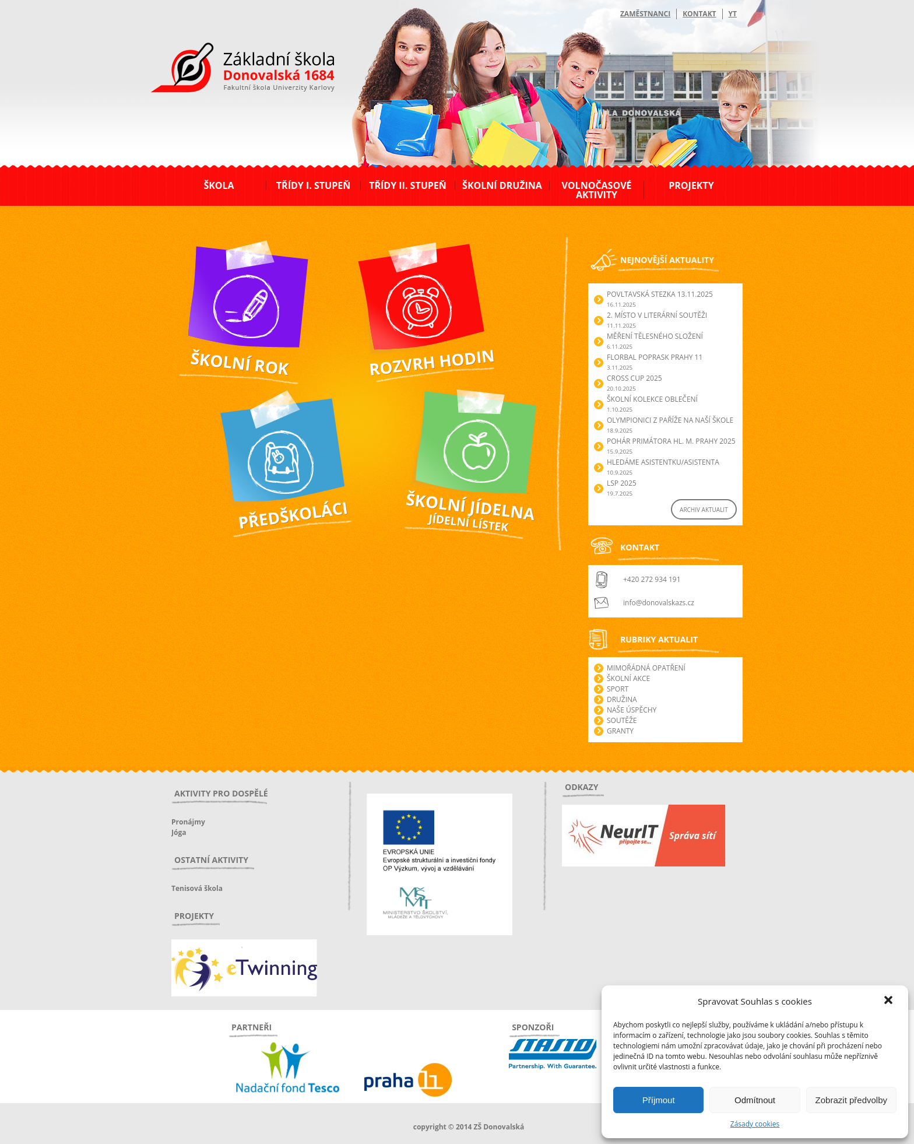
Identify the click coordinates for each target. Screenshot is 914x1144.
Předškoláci (232, 393)
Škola (218, 185)
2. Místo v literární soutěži (657, 315)
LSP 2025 (622, 483)
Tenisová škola (197, 888)
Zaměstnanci (645, 14)
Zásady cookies (754, 1124)
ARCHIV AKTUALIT (704, 510)
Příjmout (658, 1100)
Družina (622, 699)
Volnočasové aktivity (596, 190)
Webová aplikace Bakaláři (397, 241)
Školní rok (188, 241)
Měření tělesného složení (655, 336)
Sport (617, 689)
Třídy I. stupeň (313, 185)
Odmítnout (754, 1100)
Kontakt (699, 14)
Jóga (178, 832)
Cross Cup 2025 (634, 378)
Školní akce (628, 678)
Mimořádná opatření (646, 668)
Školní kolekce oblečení (652, 399)
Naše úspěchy (631, 710)
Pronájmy (188, 822)
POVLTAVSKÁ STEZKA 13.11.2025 (660, 294)
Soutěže (622, 720)
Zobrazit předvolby (851, 1100)
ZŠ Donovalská (234, 69)
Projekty (691, 185)
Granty (620, 731)
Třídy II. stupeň (408, 185)
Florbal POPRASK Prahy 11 (654, 357)
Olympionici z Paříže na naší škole (670, 420)
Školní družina (502, 185)
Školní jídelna (422, 393)
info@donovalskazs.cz (658, 603)
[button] (890, 1001)
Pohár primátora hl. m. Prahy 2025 (671, 441)
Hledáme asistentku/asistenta (663, 462)
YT (733, 14)
